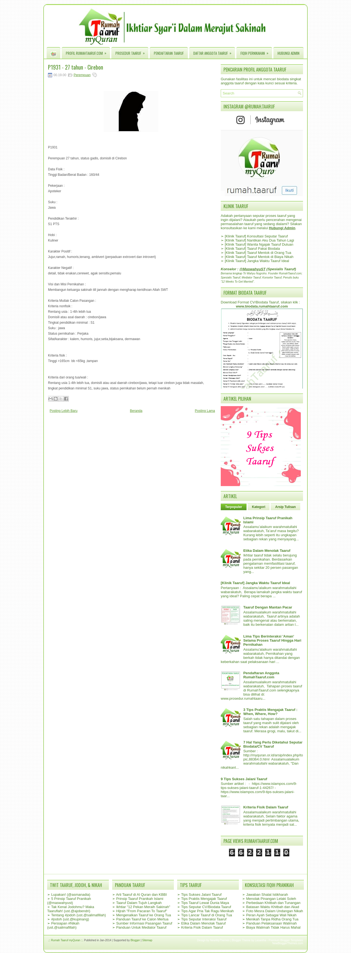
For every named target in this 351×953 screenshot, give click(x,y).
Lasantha (260, 940)
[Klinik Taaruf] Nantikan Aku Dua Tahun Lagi (259, 240)
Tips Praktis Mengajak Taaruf (204, 899)
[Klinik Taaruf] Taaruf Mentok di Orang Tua (258, 253)
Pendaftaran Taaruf (169, 53)
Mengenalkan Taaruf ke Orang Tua (143, 915)
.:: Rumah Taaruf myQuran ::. (65, 940)
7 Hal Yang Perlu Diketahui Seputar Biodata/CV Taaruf (272, 744)
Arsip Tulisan (285, 507)
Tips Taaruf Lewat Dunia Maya (205, 903)
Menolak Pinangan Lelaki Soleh (271, 899)
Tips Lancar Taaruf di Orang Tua (206, 915)
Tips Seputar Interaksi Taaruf (203, 919)
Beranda (136, 411)
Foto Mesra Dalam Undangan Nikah (274, 911)
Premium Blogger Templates (286, 940)
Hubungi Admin (288, 53)
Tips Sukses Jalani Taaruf (201, 894)
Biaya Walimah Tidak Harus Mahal (273, 927)
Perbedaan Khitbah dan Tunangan (273, 903)
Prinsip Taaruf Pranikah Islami (139, 899)
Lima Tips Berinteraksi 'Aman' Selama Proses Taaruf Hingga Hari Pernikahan (272, 640)
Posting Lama (205, 411)
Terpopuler (233, 507)
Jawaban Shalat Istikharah (267, 894)
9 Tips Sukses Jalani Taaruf (244, 779)
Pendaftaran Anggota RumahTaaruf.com (261, 675)
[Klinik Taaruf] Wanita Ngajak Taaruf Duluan (259, 244)
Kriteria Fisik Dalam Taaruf (265, 807)
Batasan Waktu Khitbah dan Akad (272, 907)
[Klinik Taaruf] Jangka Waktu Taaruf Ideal (257, 261)
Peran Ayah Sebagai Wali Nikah (271, 915)
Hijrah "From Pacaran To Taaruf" (141, 911)
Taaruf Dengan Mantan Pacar (267, 607)
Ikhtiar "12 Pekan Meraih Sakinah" (143, 907)
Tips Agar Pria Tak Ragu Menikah (207, 911)
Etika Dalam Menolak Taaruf (266, 551)
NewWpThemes (220, 940)
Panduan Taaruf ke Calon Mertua (142, 919)
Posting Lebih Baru (63, 411)
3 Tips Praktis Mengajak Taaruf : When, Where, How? (270, 712)
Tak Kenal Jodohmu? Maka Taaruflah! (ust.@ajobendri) (70, 909)
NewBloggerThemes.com (287, 943)
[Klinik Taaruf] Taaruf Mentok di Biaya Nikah (259, 257)
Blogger (135, 940)
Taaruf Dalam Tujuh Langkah (139, 903)
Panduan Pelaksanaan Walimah (271, 923)
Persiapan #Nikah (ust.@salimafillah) (63, 925)
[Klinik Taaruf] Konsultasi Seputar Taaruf (256, 236)
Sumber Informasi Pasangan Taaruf (144, 923)
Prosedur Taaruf (131, 52)
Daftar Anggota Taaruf (214, 52)
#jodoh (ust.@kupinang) (70, 919)
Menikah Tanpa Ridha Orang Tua (272, 919)
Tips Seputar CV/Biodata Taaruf (206, 907)
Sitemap (147, 940)
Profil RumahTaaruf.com (88, 52)
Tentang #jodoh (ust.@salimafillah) (78, 915)
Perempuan (81, 75)
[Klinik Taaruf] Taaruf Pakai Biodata (252, 248)
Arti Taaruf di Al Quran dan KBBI (141, 894)
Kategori (258, 507)
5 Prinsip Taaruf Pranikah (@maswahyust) (69, 901)
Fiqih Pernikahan (256, 52)
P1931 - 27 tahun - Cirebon (75, 67)
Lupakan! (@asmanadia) (70, 894)
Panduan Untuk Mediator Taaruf (141, 927)
